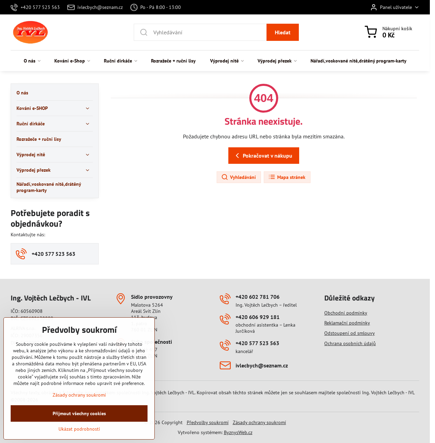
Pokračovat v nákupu (262, 155)
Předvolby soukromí (208, 422)
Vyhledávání (238, 177)
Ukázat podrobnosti (79, 438)
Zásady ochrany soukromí (259, 422)
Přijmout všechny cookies (79, 423)
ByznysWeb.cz (238, 432)
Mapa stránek (286, 177)
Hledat (283, 32)
